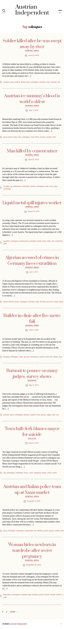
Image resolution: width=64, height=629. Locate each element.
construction (23, 241)
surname (54, 82)
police (46, 531)
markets (40, 531)
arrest (5, 302)
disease (26, 415)
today (56, 302)
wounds (48, 137)
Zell (60, 357)
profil (55, 473)
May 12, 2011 (33, 385)
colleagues (34, 82)
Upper (61, 302)
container (32, 241)
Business (32, 380)
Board (23, 82)
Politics (32, 439)
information (34, 357)
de (35, 531)
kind (47, 357)
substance (59, 241)
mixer (51, 186)
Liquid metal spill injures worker (32, 203)
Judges (48, 415)
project (51, 531)
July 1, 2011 (33, 272)
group (43, 415)
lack (53, 415)
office (50, 473)
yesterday (7, 189)
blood (10, 137)
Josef (31, 473)
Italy (32, 137)
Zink (54, 137)
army (12, 82)
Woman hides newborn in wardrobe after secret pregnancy (32, 550)
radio (49, 241)
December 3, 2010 (33, 501)
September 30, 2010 (33, 565)
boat (28, 82)
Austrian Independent (18, 624)
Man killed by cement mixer (32, 151)
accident (6, 82)
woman (52, 595)
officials (43, 302)
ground (26, 357)
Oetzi (37, 137)
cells (19, 137)
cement (33, 186)
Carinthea (25, 186)
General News (32, 51)
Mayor (44, 473)
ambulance (17, 186)
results (42, 137)
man (48, 82)
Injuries (42, 357)
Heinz (26, 473)
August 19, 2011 (33, 211)
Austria (17, 82)
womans (59, 595)
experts (33, 415)
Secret (46, 595)
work (5, 244)
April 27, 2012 (33, 160)
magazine (37, 473)
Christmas (11, 531)
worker (55, 357)
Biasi (5, 531)
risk (57, 415)
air (11, 186)
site (52, 241)
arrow (5, 137)
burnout (6, 415)
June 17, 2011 (34, 330)
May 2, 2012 (33, 110)
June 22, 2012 (33, 55)
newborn (35, 595)
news (44, 241)
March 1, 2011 (34, 443)
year (62, 531)
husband (24, 595)
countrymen (29, 531)
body (15, 137)
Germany (42, 82)
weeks (57, 531)
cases (12, 415)
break (17, 302)
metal (39, 241)
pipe (55, 186)
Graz (38, 415)
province (50, 302)
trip (59, 82)
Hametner (19, 473)
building (6, 357)
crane (21, 357)
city (4, 473)
